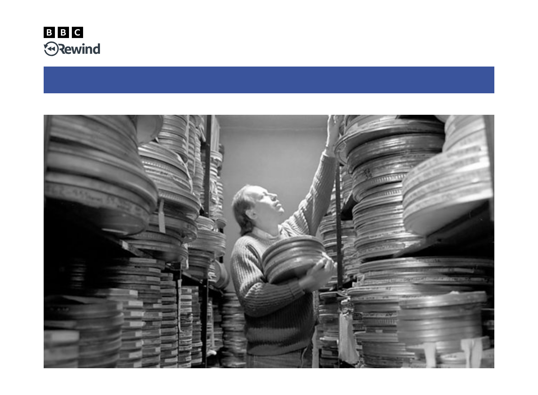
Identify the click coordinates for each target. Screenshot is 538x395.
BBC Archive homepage (323, 104)
